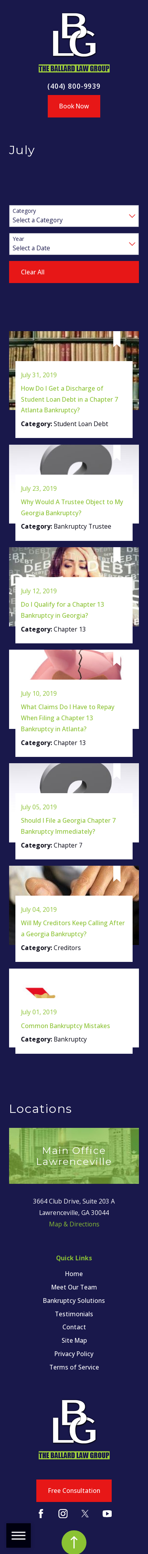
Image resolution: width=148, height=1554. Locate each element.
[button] (18, 1535)
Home (74, 1273)
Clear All (33, 272)
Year (18, 239)
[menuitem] (74, 1274)
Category (24, 211)
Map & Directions (74, 1224)
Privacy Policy (74, 1353)
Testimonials (74, 1314)
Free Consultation (74, 1490)
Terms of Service (74, 1367)
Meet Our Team (74, 1287)
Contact (74, 1327)
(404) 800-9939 (74, 86)
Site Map (74, 1340)
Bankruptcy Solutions (74, 1300)
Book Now (74, 106)
